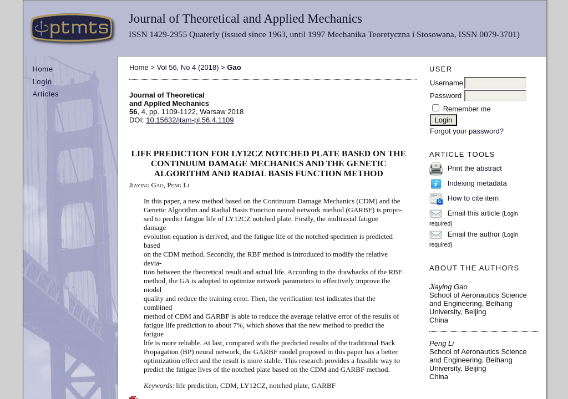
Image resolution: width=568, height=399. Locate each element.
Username (446, 83)
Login (42, 82)
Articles (45, 94)
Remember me (467, 109)
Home (42, 69)
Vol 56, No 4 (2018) (187, 67)
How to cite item (473, 198)
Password (446, 95)
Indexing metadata (477, 183)
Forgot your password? (467, 131)
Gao (234, 67)
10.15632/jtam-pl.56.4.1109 (190, 120)
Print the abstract (475, 168)
